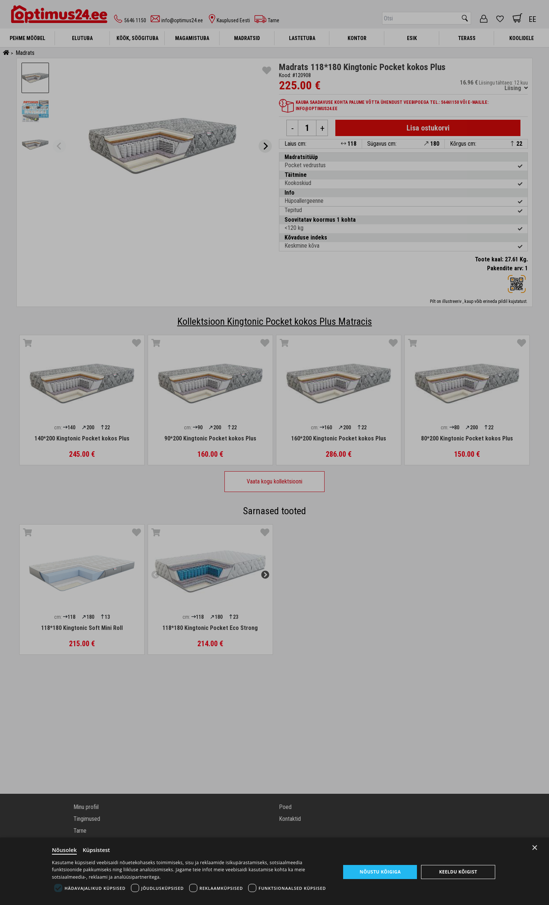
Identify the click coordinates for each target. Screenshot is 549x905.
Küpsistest (97, 849)
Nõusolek (64, 849)
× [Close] (535, 847)
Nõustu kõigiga (380, 871)
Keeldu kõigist (458, 871)
